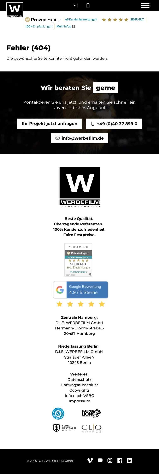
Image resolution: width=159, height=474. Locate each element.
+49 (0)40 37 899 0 (117, 123)
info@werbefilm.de (82, 138)
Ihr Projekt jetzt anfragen (49, 123)
